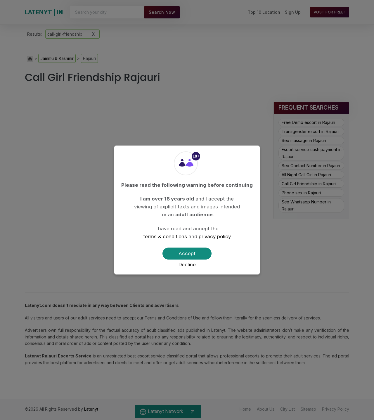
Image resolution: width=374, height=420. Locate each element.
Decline (187, 264)
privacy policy (215, 236)
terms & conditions (165, 236)
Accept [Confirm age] (187, 253)
